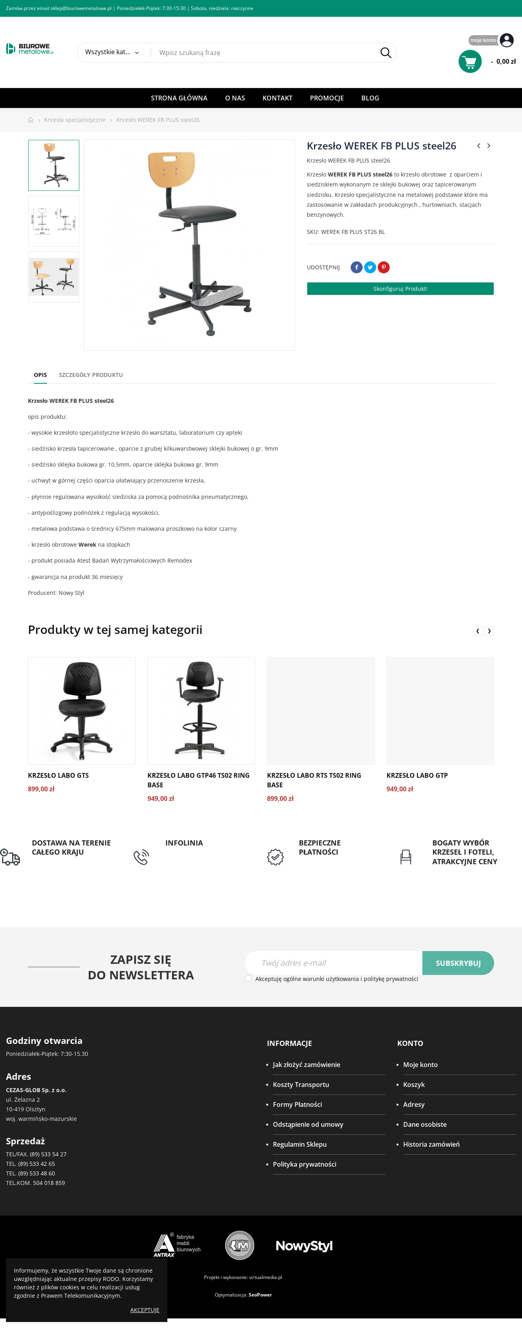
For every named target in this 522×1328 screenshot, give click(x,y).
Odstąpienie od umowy (308, 1124)
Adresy (414, 1104)
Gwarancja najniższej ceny (471, 871)
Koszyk (414, 1084)
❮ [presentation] (478, 630)
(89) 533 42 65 (36, 1163)
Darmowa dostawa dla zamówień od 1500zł (65, 866)
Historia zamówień (431, 1144)
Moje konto (420, 1064)
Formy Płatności (297, 1104)
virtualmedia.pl (265, 1277)
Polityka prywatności (304, 1164)
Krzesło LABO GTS (58, 775)
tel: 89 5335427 (187, 852)
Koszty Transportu (301, 1084)
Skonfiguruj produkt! (400, 288)
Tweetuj (370, 267)
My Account (492, 41)
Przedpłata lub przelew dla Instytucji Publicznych (339, 866)
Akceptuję (144, 1310)
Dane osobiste (425, 1124)
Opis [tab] (40, 375)
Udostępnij (357, 267)
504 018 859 (49, 1183)
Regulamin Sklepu (300, 1144)
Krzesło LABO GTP (417, 775)
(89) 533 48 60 (36, 1173)
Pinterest (384, 267)
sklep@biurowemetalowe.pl (81, 8)
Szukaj (386, 52)
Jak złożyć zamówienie (306, 1064)
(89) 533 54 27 (48, 1154)
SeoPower (260, 1294)
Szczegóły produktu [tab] (91, 375)
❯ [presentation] (489, 630)
